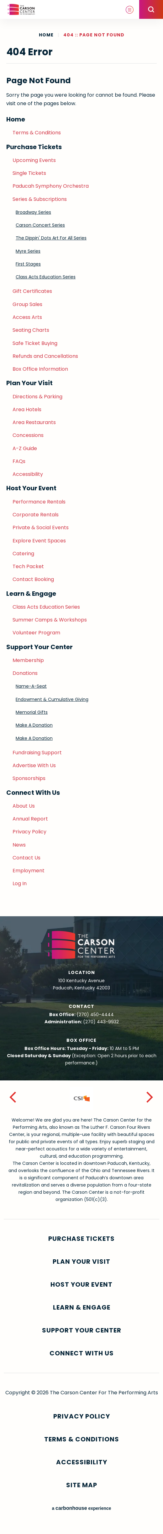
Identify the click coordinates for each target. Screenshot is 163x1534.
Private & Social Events (41, 527)
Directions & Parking (37, 396)
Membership (28, 660)
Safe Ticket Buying (35, 343)
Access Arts (27, 317)
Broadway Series (33, 212)
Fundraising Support (37, 752)
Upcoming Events (34, 160)
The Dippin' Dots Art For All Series (51, 238)
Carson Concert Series (40, 225)
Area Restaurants (34, 422)
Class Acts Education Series (46, 277)
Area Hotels (27, 409)
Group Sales (27, 304)
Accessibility (28, 474)
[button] (13, 1098)
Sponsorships (29, 778)
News (19, 844)
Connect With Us (33, 792)
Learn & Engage (31, 593)
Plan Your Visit (29, 383)
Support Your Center (39, 647)
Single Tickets (29, 173)
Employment (29, 870)
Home (46, 35)
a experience (81, 1508)
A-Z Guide (25, 448)
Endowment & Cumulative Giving (52, 699)
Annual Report (30, 818)
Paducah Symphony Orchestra (51, 186)
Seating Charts (31, 330)
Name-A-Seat (31, 686)
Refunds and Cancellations (45, 356)
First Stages (28, 264)
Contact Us (26, 857)
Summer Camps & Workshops (50, 619)
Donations (25, 673)
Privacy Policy (29, 831)
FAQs (19, 461)
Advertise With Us (34, 765)
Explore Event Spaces (39, 540)
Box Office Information (40, 369)
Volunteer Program (36, 632)
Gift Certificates (32, 291)
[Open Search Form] (151, 9)
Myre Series (28, 251)
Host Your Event (31, 488)
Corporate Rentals (36, 514)
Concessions (28, 435)
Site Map (81, 1485)
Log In (20, 883)
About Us (24, 806)
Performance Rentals (39, 501)
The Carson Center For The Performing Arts (21, 9)
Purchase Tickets (34, 147)
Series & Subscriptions (40, 199)
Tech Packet (28, 566)
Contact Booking (33, 579)
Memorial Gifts (32, 712)
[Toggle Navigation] (130, 9)
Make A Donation (34, 725)
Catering (23, 553)
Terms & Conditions (37, 132)
